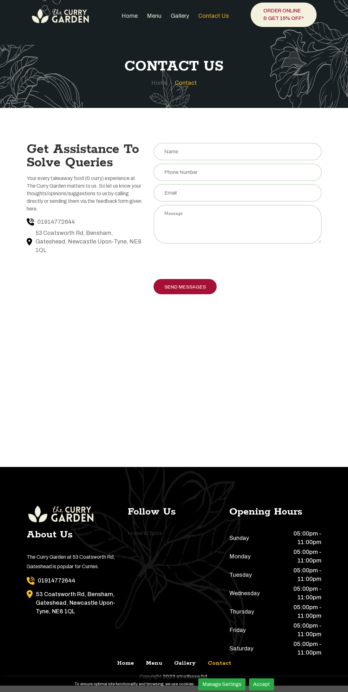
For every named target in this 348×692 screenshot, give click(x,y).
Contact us (213, 16)
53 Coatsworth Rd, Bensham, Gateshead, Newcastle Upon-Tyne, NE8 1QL (88, 241)
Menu (154, 16)
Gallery (180, 16)
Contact (186, 83)
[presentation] (202, 266)
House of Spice (145, 539)
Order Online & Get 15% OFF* (283, 14)
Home (129, 16)
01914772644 (56, 222)
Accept (261, 684)
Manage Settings (221, 684)
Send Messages (188, 292)
